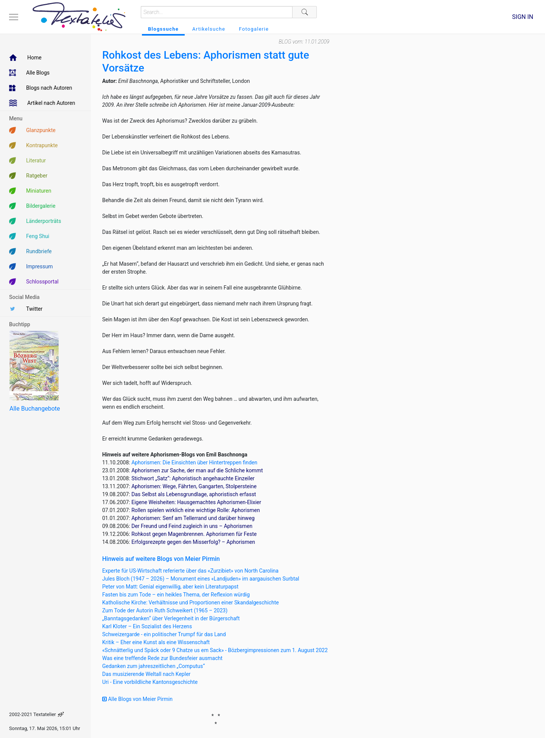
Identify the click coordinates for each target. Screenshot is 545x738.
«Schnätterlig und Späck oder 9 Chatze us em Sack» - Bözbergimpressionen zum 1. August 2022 (215, 650)
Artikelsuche (208, 29)
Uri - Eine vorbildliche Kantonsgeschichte (150, 682)
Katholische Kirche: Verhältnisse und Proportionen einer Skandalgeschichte (190, 602)
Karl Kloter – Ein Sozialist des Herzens (147, 626)
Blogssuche (163, 29)
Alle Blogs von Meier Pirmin (137, 699)
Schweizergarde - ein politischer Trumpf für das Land (164, 634)
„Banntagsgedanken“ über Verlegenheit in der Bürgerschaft (171, 618)
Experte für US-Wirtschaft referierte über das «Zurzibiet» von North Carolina (190, 571)
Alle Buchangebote (34, 408)
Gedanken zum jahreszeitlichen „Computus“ (153, 666)
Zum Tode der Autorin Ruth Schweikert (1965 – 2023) (164, 610)
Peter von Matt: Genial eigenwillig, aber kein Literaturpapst (170, 587)
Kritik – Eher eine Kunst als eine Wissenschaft (156, 642)
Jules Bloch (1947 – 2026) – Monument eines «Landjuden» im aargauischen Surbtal (200, 579)
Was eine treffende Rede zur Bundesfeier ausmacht (162, 658)
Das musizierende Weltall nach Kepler (146, 674)
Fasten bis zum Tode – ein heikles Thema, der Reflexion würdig (176, 595)
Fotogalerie (254, 29)
